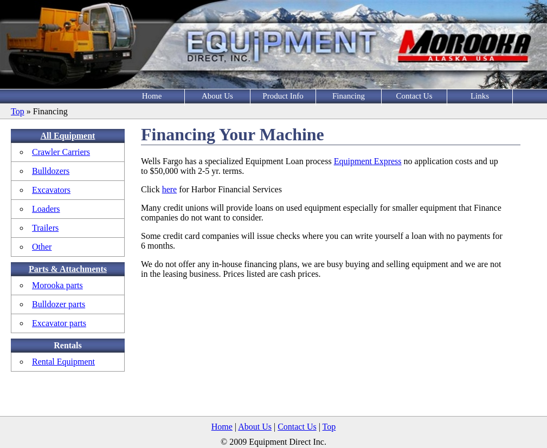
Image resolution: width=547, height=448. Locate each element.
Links (480, 96)
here (169, 189)
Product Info (282, 96)
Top (17, 111)
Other (42, 246)
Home (152, 96)
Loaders (46, 208)
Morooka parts (57, 285)
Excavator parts (59, 323)
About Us (217, 96)
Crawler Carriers (61, 152)
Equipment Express (368, 161)
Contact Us (414, 96)
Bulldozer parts (58, 304)
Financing (348, 96)
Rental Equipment (63, 361)
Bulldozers (50, 171)
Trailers (45, 227)
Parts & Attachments (68, 269)
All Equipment (68, 135)
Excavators (51, 189)
